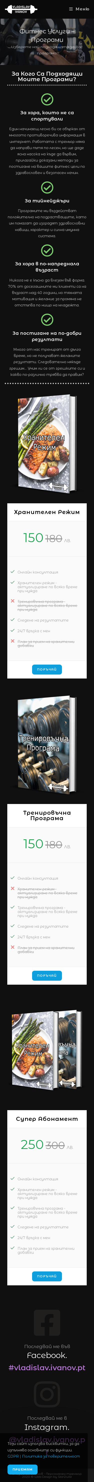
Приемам (23, 1469)
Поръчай (47, 669)
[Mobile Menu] (79, 9)
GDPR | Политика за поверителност (44, 1456)
